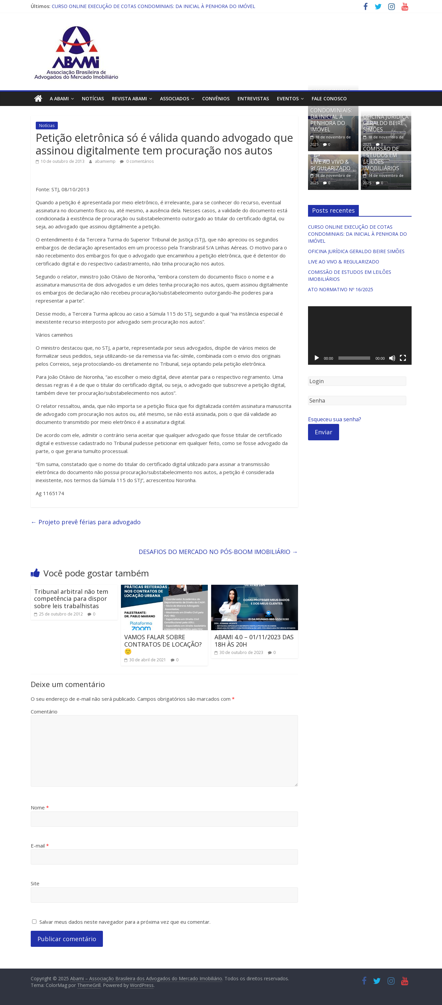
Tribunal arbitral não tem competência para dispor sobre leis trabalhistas (71, 598)
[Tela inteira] (403, 358)
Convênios (216, 98)
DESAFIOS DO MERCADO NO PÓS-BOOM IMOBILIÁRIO (218, 552)
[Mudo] (392, 358)
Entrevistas (253, 98)
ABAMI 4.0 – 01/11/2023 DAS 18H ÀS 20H (254, 640)
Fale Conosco (329, 98)
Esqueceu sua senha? (334, 419)
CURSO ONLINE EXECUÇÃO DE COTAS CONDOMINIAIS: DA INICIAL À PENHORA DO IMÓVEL (153, 6)
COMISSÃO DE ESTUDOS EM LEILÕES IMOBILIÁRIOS (381, 158)
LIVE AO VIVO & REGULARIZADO (330, 165)
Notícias (93, 98)
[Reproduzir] (316, 358)
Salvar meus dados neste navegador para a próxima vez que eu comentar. (124, 921)
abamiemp (106, 161)
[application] (360, 335)
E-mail (40, 845)
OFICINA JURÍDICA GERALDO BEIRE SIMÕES (386, 123)
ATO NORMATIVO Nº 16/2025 (340, 289)
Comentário (44, 711)
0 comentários (137, 161)
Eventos (288, 98)
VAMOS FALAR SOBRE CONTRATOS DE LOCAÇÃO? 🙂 (163, 644)
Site (35, 883)
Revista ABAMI (129, 98)
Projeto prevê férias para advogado (86, 522)
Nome (40, 807)
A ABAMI (59, 98)
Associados (174, 98)
